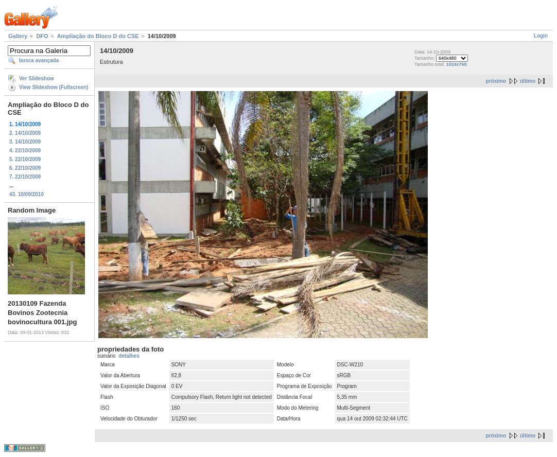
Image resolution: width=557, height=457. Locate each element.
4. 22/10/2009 (25, 150)
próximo (496, 81)
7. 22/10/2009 (25, 177)
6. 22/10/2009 (25, 168)
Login (541, 36)
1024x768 (456, 64)
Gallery (17, 36)
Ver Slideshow (36, 78)
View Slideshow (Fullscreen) (53, 87)
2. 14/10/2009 (25, 133)
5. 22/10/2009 (25, 159)
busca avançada (39, 60)
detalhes (129, 356)
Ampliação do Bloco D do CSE (98, 36)
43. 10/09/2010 (26, 194)
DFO (42, 36)
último (527, 81)
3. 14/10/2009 (25, 142)
